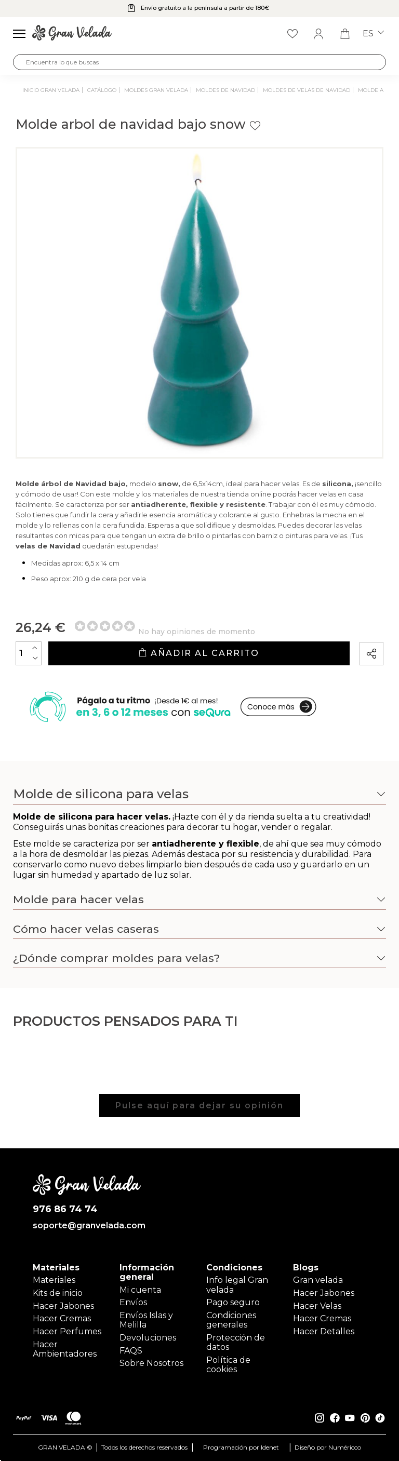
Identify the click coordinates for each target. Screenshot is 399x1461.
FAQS (130, 1351)
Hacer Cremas (62, 1318)
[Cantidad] (29, 653)
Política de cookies (228, 1364)
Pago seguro (233, 1302)
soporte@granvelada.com (87, 1225)
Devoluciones (147, 1338)
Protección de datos (235, 1342)
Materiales (54, 1280)
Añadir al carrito (198, 653)
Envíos (133, 1302)
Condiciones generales (231, 1320)
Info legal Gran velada (237, 1284)
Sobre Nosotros (151, 1363)
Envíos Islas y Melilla (146, 1320)
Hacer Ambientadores (65, 1349)
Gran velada (318, 1280)
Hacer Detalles (323, 1331)
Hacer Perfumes (67, 1331)
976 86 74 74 (65, 1209)
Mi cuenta (140, 1290)
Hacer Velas (317, 1306)
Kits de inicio (58, 1293)
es (373, 33)
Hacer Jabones (63, 1306)
